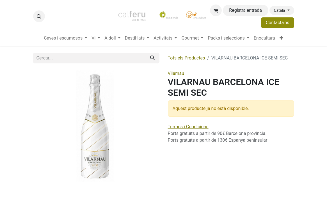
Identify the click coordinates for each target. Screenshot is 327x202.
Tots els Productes (186, 58)
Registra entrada (245, 10)
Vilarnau (176, 73)
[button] (39, 16)
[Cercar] (152, 58)
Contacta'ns (277, 22)
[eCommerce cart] (216, 10)
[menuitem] (65, 38)
